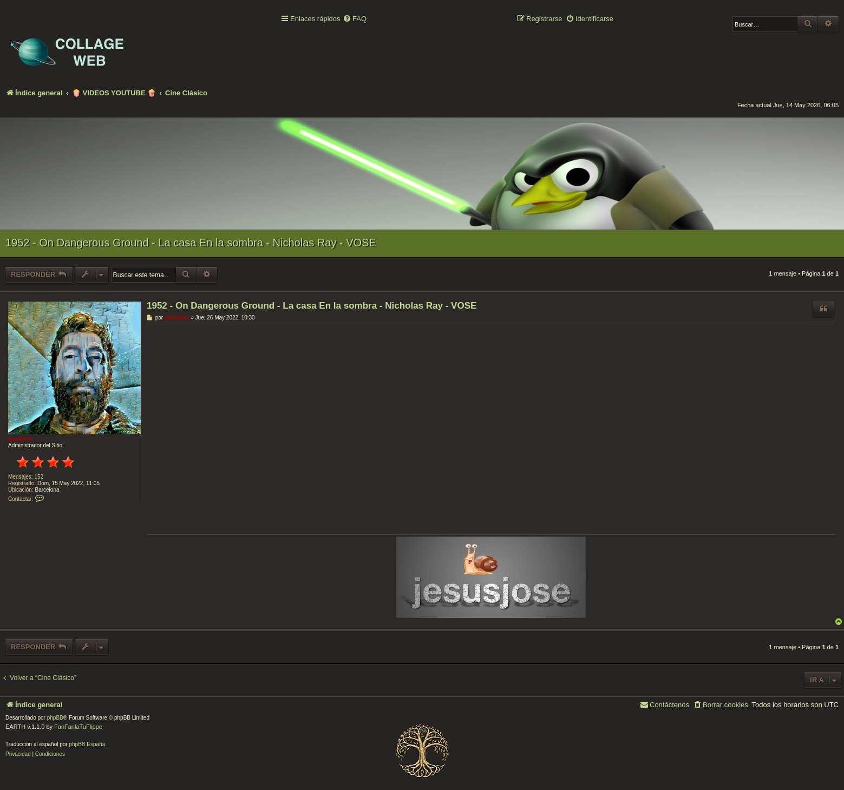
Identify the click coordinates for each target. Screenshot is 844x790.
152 (38, 477)
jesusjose (20, 439)
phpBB (55, 718)
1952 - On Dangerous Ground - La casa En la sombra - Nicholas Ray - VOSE (190, 243)
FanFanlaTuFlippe (78, 726)
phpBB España (87, 744)
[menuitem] (355, 19)
